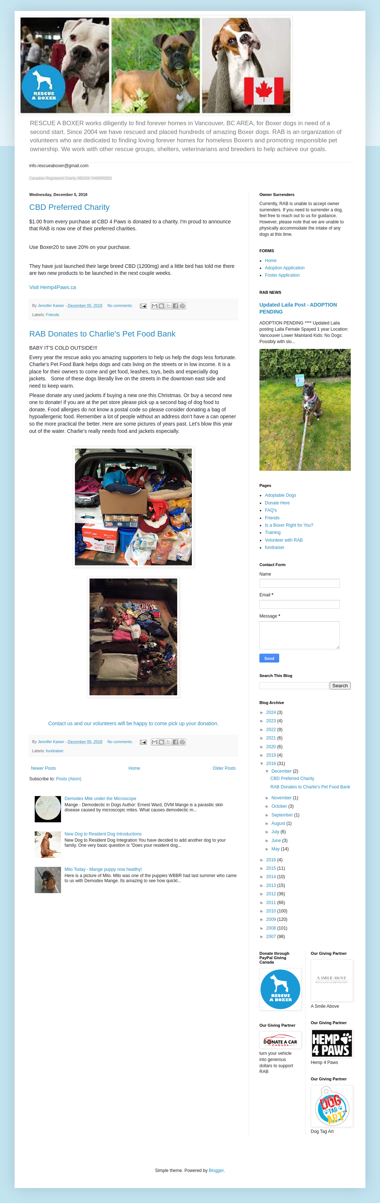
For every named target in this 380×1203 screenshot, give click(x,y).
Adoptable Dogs (280, 495)
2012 (271, 893)
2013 (271, 885)
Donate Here (277, 503)
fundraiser (55, 751)
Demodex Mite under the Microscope (100, 798)
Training (273, 532)
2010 (271, 911)
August (278, 823)
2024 (271, 712)
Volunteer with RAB (284, 540)
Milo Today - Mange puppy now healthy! (103, 869)
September (282, 815)
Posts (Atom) (68, 778)
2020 (271, 746)
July (276, 831)
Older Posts (224, 768)
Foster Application (282, 275)
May (276, 849)
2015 (271, 868)
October (279, 806)
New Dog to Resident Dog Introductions (103, 834)
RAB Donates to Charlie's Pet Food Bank (102, 333)
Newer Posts (43, 768)
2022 (271, 729)
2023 (271, 720)
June (276, 840)
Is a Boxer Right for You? (289, 525)
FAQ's (271, 510)
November (282, 797)
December (282, 771)
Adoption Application (285, 267)
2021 (271, 738)
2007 (271, 936)
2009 (271, 919)
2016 (271, 859)
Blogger (216, 1170)
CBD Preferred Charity (69, 207)
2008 (271, 928)
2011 (271, 902)
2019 (271, 755)
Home (134, 768)
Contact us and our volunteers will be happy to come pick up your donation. (133, 723)
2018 (271, 763)
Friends (52, 314)
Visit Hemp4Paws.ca (52, 287)
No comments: (120, 305)
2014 (271, 876)
